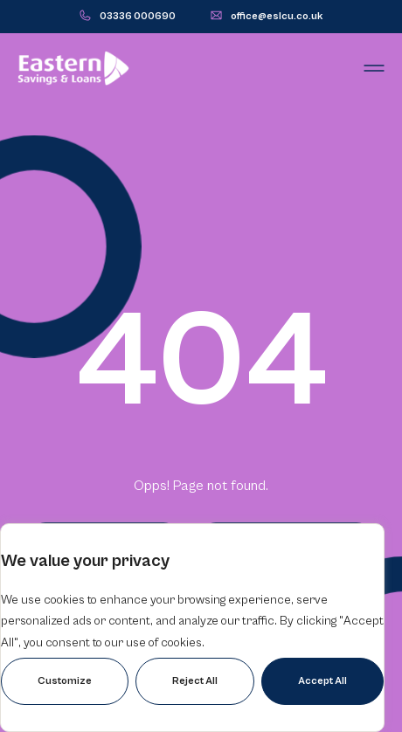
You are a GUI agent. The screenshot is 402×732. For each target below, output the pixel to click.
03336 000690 (138, 16)
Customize (65, 681)
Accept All (322, 681)
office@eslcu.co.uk (276, 16)
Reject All (195, 681)
